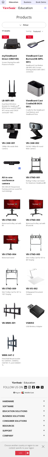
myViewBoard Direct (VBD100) (10, 57)
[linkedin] (26, 387)
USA (20, 453)
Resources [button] (8, 426)
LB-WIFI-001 (8, 100)
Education (13, 2)
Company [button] (8, 436)
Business (27, 2)
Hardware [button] (8, 401)
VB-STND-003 (33, 219)
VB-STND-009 (9, 288)
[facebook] (34, 387)
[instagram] (30, 387)
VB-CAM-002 (32, 143)
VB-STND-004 (9, 254)
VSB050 (30, 322)
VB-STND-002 (9, 219)
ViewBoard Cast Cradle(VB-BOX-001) (34, 103)
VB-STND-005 (33, 254)
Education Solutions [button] (15, 411)
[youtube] (38, 387)
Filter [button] (26, 25)
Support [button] (7, 431)
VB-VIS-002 (32, 288)
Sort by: (29, 31)
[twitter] (43, 387)
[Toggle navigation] (45, 8)
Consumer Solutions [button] (15, 421)
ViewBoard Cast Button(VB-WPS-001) (34, 58)
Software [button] (8, 406)
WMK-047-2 (8, 355)
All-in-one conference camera (8, 180)
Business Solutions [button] (14, 416)
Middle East (28, 392)
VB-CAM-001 (8, 143)
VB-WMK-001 (9, 322)
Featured (37, 31)
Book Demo (41, 2)
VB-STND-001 (33, 177)
